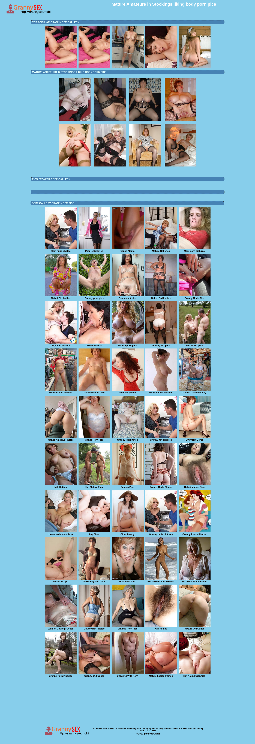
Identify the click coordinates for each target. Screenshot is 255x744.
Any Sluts (94, 533)
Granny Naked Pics (94, 391)
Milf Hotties (61, 485)
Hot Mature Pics (94, 485)
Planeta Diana (94, 344)
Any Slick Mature (61, 344)
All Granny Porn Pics (94, 580)
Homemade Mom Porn (61, 533)
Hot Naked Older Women (161, 580)
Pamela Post (128, 485)
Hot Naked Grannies (195, 674)
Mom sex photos (128, 391)
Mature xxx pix (61, 580)
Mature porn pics (128, 344)
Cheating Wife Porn (128, 674)
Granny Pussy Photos (195, 533)
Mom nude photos (61, 249)
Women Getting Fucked (61, 627)
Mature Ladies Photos (161, 674)
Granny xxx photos (128, 438)
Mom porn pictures (195, 249)
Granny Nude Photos (161, 485)
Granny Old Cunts (94, 674)
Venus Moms (128, 249)
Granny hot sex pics (161, 438)
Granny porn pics (94, 297)
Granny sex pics (161, 344)
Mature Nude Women (61, 391)
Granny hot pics (128, 297)
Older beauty (128, 533)
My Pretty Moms (195, 438)
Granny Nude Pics (195, 297)
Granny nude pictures (161, 533)
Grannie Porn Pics (128, 627)
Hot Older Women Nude (195, 580)
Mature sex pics (195, 344)
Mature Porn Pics (94, 438)
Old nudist (161, 627)
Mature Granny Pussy (195, 391)
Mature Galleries (94, 249)
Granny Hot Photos (94, 627)
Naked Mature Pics (195, 485)
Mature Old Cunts (195, 627)
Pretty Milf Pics (128, 580)
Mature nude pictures (161, 391)
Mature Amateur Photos (61, 438)
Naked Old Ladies (61, 297)
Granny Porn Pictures (61, 674)
